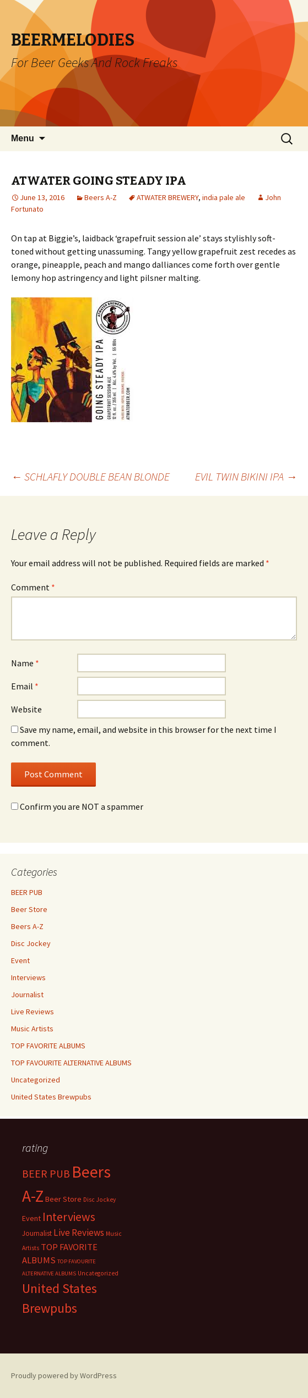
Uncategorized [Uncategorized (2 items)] (98, 1273)
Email (25, 686)
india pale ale (223, 197)
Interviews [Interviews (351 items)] (68, 1216)
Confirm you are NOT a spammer (77, 806)
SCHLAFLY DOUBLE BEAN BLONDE (90, 476)
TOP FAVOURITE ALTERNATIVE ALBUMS (71, 1063)
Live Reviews (32, 1011)
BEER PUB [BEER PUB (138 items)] (46, 1173)
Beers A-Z (100, 197)
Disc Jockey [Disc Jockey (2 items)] (99, 1199)
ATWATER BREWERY (167, 197)
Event (20, 960)
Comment (33, 587)
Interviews (28, 977)
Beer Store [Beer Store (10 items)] (63, 1199)
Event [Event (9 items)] (31, 1218)
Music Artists (32, 1029)
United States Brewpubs (51, 1097)
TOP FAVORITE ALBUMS (48, 1046)
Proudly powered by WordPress (64, 1375)
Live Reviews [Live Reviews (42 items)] (78, 1232)
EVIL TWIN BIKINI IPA (246, 476)
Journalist (27, 994)
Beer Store (29, 909)
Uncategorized (35, 1080)
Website (26, 709)
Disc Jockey (31, 943)
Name (25, 662)
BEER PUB (26, 892)
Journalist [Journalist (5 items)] (37, 1233)
